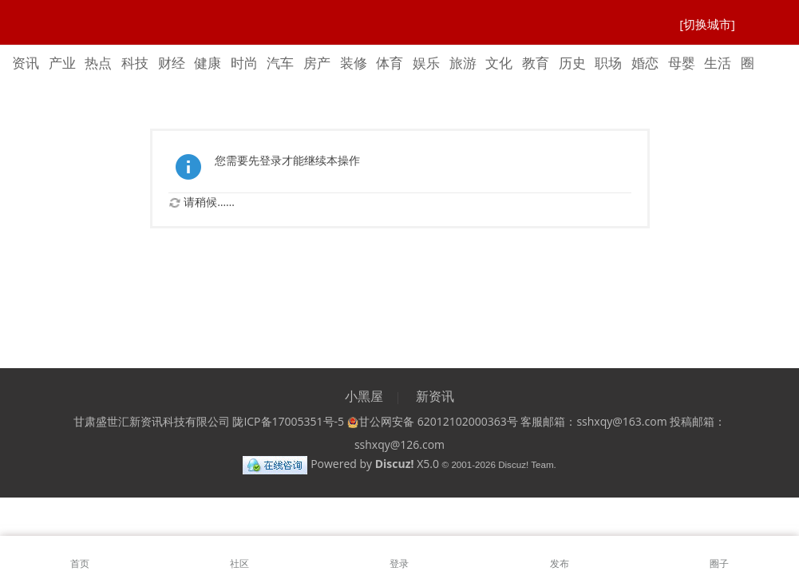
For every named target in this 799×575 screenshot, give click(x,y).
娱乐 (426, 63)
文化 (498, 63)
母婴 (681, 63)
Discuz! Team (525, 464)
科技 (134, 63)
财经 (171, 63)
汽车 (280, 63)
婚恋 (645, 63)
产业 (62, 63)
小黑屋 (364, 396)
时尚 (244, 63)
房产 (316, 63)
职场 (608, 63)
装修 (353, 63)
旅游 (463, 63)
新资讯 (435, 396)
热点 (98, 63)
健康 (207, 63)
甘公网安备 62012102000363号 (432, 421)
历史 (572, 63)
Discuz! (394, 463)
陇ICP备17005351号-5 (288, 421)
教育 (535, 63)
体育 (389, 63)
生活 (717, 63)
